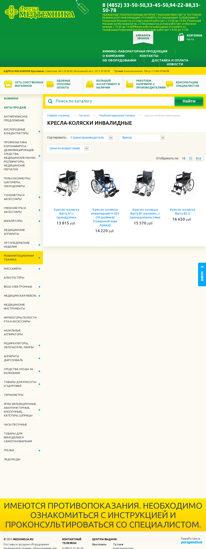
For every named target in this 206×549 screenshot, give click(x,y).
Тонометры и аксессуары (22, 197)
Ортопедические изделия (22, 244)
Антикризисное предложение (16, 118)
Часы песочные (15, 424)
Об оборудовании (119, 60)
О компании (113, 56)
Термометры (13, 394)
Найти (188, 101)
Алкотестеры (14, 277)
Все (198, 158)
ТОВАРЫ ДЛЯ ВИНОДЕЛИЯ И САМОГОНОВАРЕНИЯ (18, 437)
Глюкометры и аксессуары (22, 209)
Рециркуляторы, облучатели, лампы (22, 345)
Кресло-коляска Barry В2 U (182, 211)
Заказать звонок (143, 37)
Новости (175, 64)
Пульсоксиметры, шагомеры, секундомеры (17, 182)
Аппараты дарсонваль (22, 358)
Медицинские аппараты (14, 231)
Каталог (84, 115)
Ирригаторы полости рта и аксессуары (20, 319)
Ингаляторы (22, 220)
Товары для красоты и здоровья (22, 383)
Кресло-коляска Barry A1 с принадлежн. (66, 213)
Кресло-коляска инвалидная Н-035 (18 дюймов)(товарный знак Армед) (105, 217)
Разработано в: (190, 538)
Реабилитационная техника (117, 115)
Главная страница (58, 115)
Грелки (22, 450)
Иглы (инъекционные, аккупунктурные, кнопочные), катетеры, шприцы (22, 409)
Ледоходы (12, 459)
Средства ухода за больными (22, 371)
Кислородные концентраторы (22, 131)
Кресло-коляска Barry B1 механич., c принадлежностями (145, 213)
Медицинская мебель (22, 295)
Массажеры (22, 268)
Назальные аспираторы (13, 332)
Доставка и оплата (169, 60)
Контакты (149, 56)
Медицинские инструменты (14, 306)
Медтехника (40, 12)
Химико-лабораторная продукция (134, 51)
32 (190, 158)
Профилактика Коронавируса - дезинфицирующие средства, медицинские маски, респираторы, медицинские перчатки (22, 156)
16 (183, 158)
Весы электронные (22, 286)
